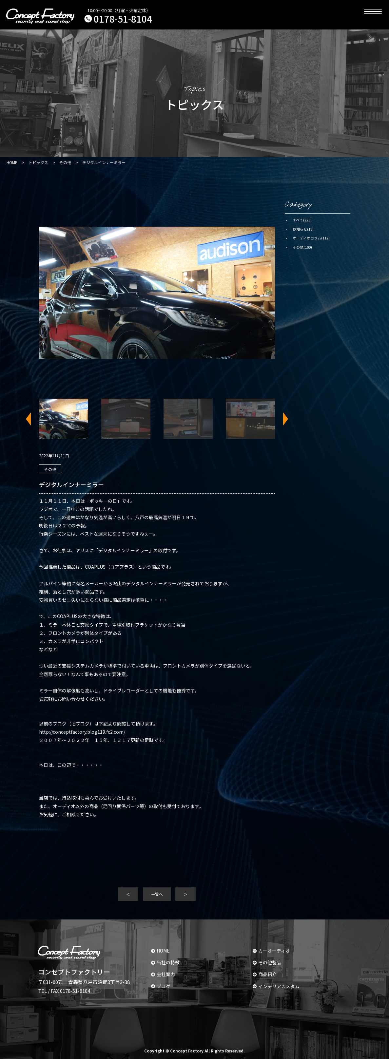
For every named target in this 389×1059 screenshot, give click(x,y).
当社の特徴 (165, 962)
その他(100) (302, 247)
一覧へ (157, 894)
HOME (160, 950)
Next (281, 419)
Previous (32, 419)
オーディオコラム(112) (311, 237)
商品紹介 (265, 974)
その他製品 (267, 962)
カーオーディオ (271, 950)
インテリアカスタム (276, 986)
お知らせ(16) (303, 229)
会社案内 (163, 974)
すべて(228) (302, 219)
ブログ (160, 986)
